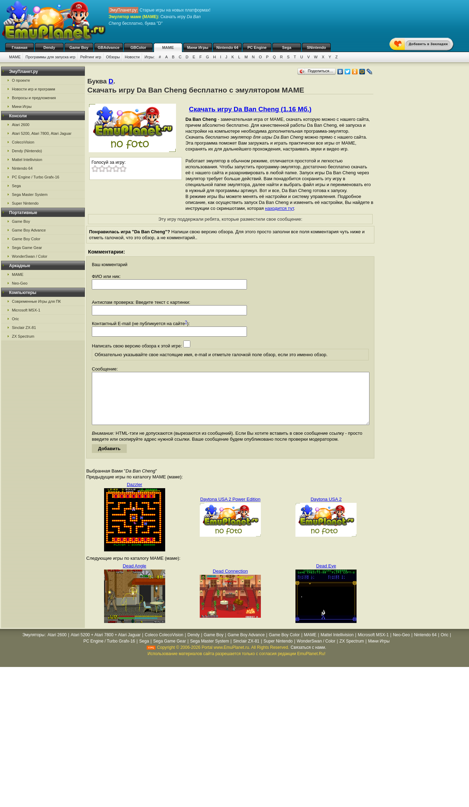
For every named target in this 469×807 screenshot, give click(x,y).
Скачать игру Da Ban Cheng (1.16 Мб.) (250, 109)
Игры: (150, 57)
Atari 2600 (20, 125)
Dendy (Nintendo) (27, 151)
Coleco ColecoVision (164, 645)
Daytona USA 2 (326, 509)
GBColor (138, 47)
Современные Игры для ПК (36, 301)
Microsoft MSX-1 (26, 310)
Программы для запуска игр (50, 57)
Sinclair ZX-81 (24, 327)
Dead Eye (326, 576)
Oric (15, 319)
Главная (20, 47)
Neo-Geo (20, 283)
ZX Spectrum (23, 336)
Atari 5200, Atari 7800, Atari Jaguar (42, 133)
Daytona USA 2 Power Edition (230, 509)
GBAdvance (108, 47)
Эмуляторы (33, 645)
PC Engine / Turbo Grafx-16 (35, 177)
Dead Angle (134, 576)
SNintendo (316, 47)
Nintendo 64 (228, 47)
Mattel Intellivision (27, 159)
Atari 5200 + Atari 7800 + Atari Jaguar (106, 645)
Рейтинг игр (90, 57)
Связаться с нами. (308, 657)
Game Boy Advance (29, 230)
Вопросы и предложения (34, 98)
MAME (168, 47)
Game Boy (78, 47)
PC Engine (256, 47)
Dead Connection (230, 581)
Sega (286, 47)
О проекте (21, 80)
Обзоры (113, 57)
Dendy (49, 47)
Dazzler (134, 495)
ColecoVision (23, 142)
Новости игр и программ (33, 89)
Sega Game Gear (27, 247)
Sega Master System (29, 194)
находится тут (279, 208)
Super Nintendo (25, 203)
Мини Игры (197, 47)
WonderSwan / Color (29, 256)
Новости (132, 57)
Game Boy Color (26, 239)
